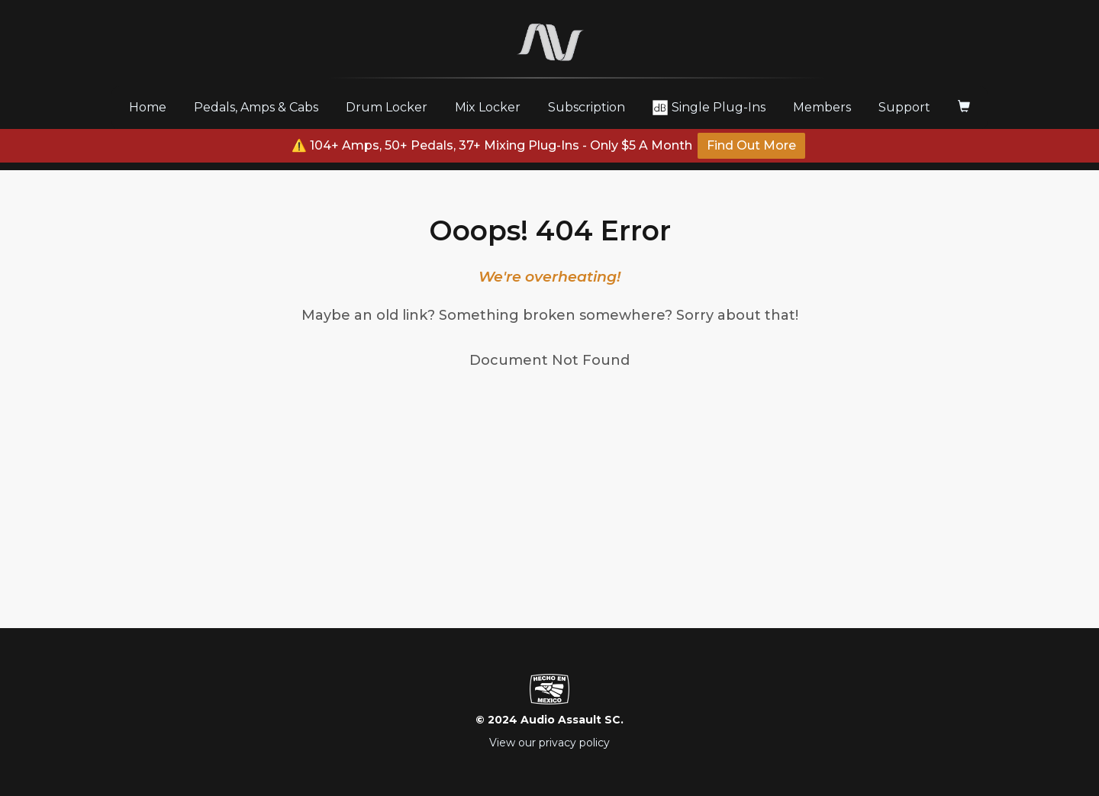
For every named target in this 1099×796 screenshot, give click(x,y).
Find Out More (751, 145)
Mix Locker (487, 107)
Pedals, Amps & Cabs (256, 107)
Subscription (586, 107)
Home (153, 106)
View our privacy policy (549, 742)
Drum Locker (386, 107)
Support (904, 107)
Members (822, 107)
